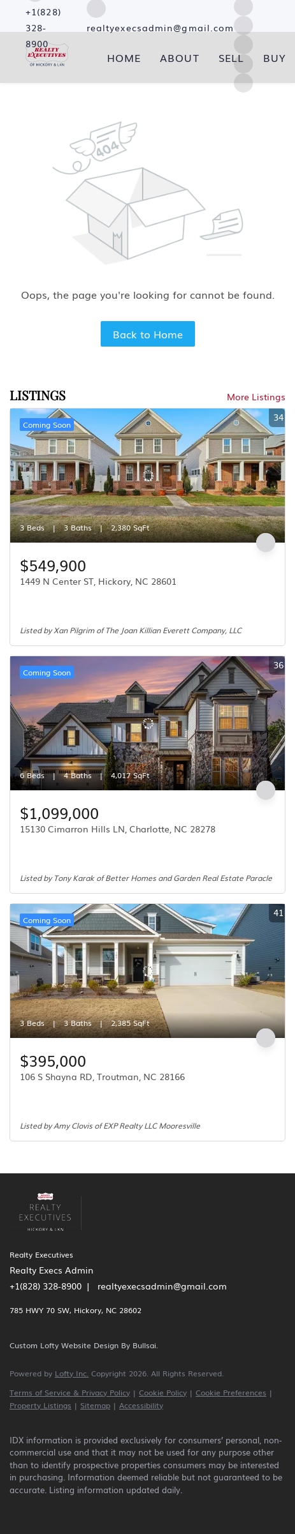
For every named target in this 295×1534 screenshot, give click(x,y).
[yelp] (92, 1508)
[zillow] (67, 1508)
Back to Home (148, 334)
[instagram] (243, 23)
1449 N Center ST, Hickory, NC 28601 (98, 581)
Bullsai (144, 1345)
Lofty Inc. (72, 1373)
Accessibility (141, 1405)
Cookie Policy (163, 1392)
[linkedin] (41, 1508)
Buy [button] (274, 57)
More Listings (256, 396)
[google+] (194, 1508)
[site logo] (52, 1235)
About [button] (179, 57)
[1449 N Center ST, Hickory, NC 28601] (147, 476)
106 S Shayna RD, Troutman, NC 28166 (102, 1076)
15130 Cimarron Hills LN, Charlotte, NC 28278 (117, 828)
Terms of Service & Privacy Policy (70, 1392)
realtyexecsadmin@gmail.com (162, 1285)
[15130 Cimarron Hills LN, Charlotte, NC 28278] (147, 723)
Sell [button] (231, 57)
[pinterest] (168, 1508)
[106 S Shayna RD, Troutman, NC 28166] (147, 971)
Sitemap (95, 1405)
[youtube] (143, 1508)
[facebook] (16, 1508)
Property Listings (40, 1405)
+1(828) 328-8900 (46, 1285)
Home (124, 57)
